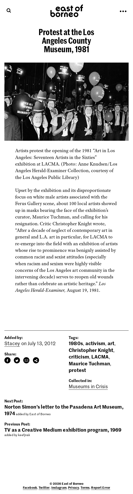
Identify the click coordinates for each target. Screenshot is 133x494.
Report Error (100, 487)
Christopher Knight (91, 350)
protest (77, 370)
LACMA (100, 356)
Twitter (44, 487)
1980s (76, 343)
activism (95, 343)
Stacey (12, 343)
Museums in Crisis (88, 386)
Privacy (73, 487)
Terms (85, 487)
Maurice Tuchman (89, 363)
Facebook (30, 487)
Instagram (58, 487)
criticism (79, 356)
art (111, 343)
